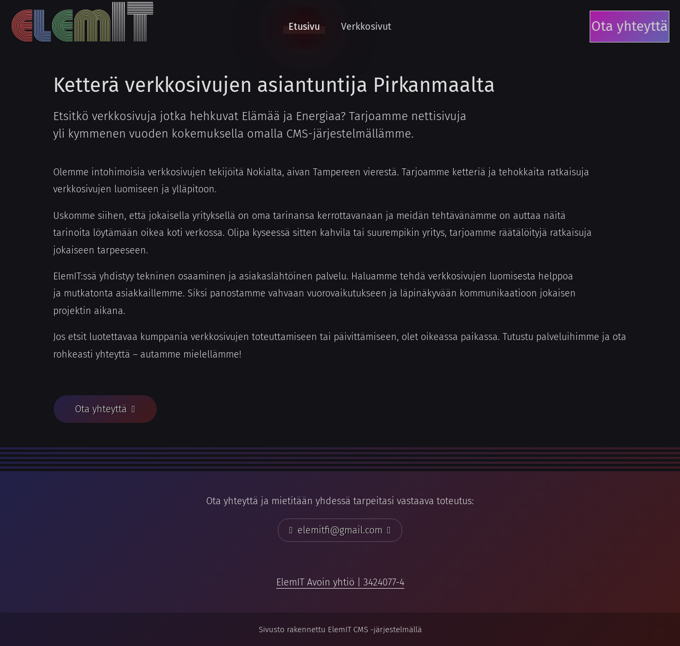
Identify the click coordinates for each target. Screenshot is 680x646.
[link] (340, 582)
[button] (105, 409)
